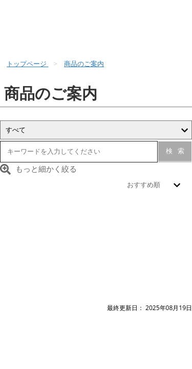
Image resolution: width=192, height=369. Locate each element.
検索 (175, 151)
